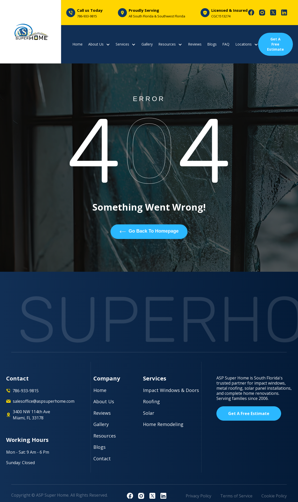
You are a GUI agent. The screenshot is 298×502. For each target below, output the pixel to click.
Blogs (212, 44)
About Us (103, 401)
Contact (102, 458)
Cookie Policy (274, 496)
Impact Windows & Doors (171, 390)
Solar (148, 413)
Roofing (151, 401)
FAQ (225, 44)
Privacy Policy (198, 496)
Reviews (195, 44)
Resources (104, 435)
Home (77, 44)
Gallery (147, 44)
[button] (99, 44)
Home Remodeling (163, 424)
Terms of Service (236, 496)
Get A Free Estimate (275, 44)
